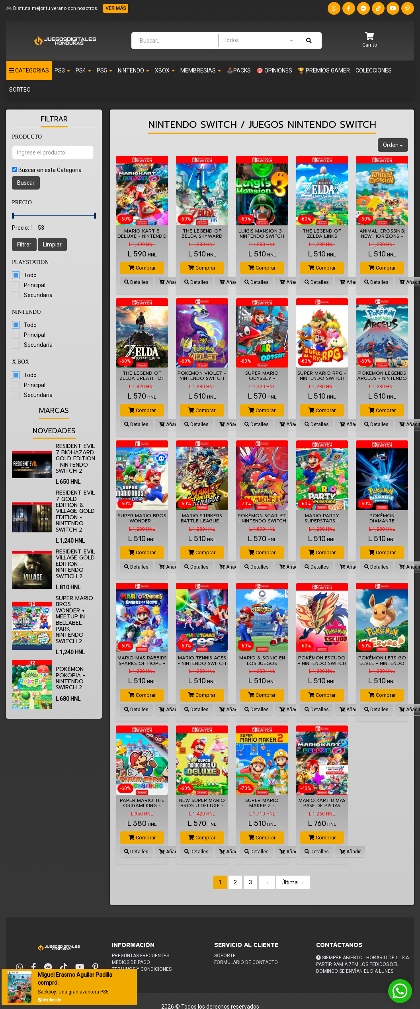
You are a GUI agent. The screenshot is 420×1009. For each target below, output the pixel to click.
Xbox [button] (165, 70)
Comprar (142, 268)
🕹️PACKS (239, 70)
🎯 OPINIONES (274, 70)
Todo (30, 275)
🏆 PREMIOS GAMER (324, 70)
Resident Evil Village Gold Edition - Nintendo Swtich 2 (75, 564)
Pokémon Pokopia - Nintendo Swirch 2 (70, 678)
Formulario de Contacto (246, 962)
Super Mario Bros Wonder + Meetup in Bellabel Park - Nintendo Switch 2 (74, 619)
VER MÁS (115, 8)
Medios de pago (131, 962)
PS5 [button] (104, 70)
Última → (293, 882)
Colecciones (374, 70)
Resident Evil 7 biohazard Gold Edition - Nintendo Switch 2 (75, 458)
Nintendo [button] (133, 70)
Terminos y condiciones (142, 969)
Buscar (26, 183)
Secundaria (38, 295)
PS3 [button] (62, 70)
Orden (393, 145)
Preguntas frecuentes (140, 955)
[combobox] (258, 40)
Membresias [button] (200, 70)
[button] (369, 40)
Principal (34, 285)
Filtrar (24, 244)
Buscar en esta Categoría (50, 170)
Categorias (29, 70)
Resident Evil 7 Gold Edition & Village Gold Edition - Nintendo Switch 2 (75, 511)
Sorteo (20, 89)
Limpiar (52, 244)
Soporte (225, 955)
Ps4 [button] (83, 70)
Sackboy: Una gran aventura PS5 (73, 992)
